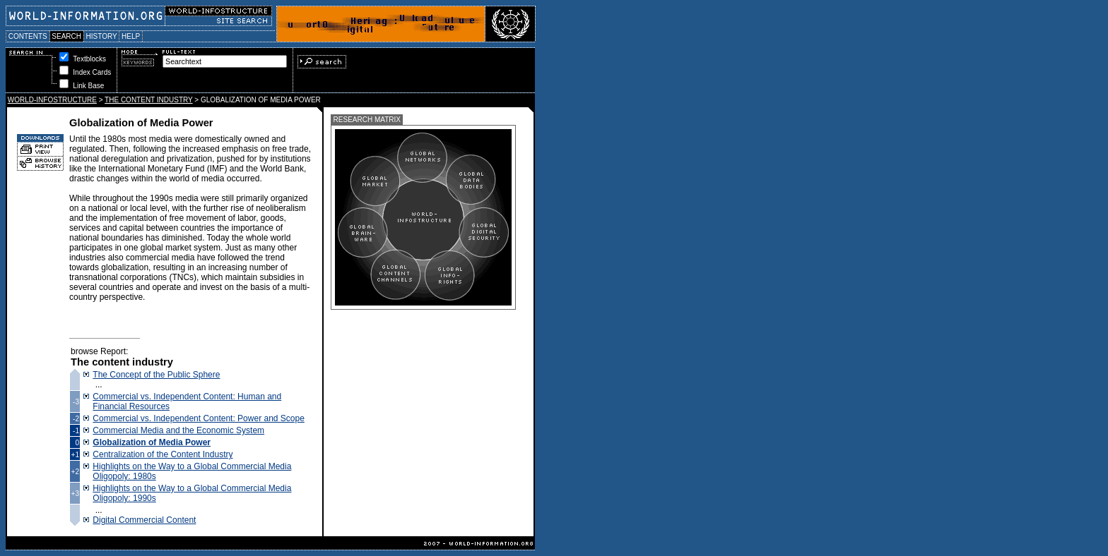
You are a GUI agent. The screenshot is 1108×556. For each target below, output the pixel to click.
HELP (130, 36)
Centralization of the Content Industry (162, 454)
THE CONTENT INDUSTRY (148, 100)
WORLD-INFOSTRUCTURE (52, 100)
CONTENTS (27, 36)
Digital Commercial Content (144, 520)
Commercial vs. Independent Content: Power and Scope (199, 418)
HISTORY (101, 36)
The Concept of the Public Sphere (156, 375)
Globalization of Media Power (152, 442)
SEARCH (66, 36)
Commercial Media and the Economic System (178, 430)
